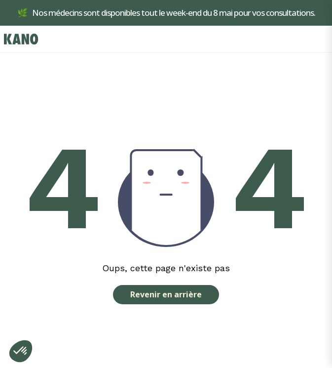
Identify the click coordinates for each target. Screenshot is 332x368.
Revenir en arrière (166, 294)
